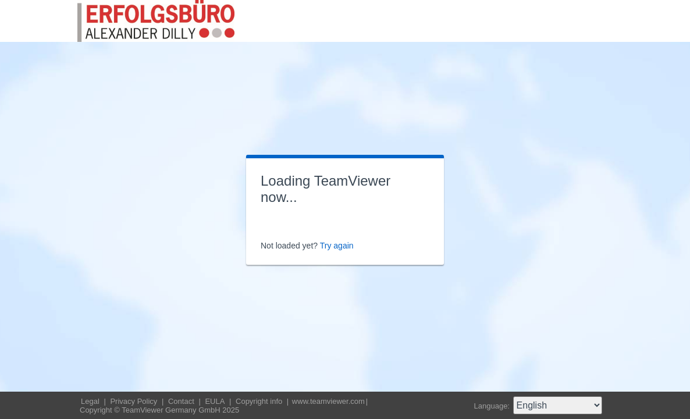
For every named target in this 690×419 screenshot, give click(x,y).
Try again (337, 245)
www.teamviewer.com (328, 401)
